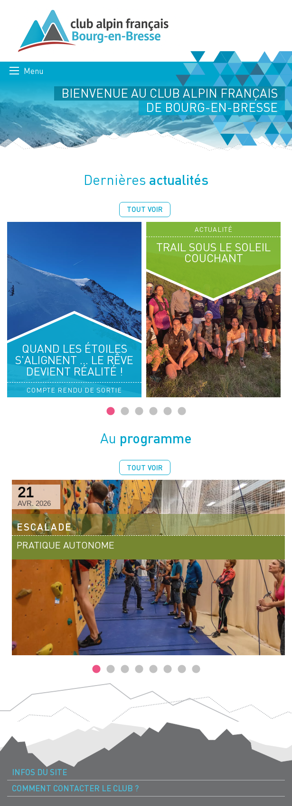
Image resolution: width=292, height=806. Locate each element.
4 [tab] (153, 411)
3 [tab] (139, 411)
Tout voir (145, 209)
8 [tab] (196, 669)
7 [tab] (182, 669)
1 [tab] (110, 411)
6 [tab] (182, 411)
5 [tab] (167, 411)
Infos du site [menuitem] (39, 772)
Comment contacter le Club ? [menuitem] (75, 788)
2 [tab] (125, 411)
